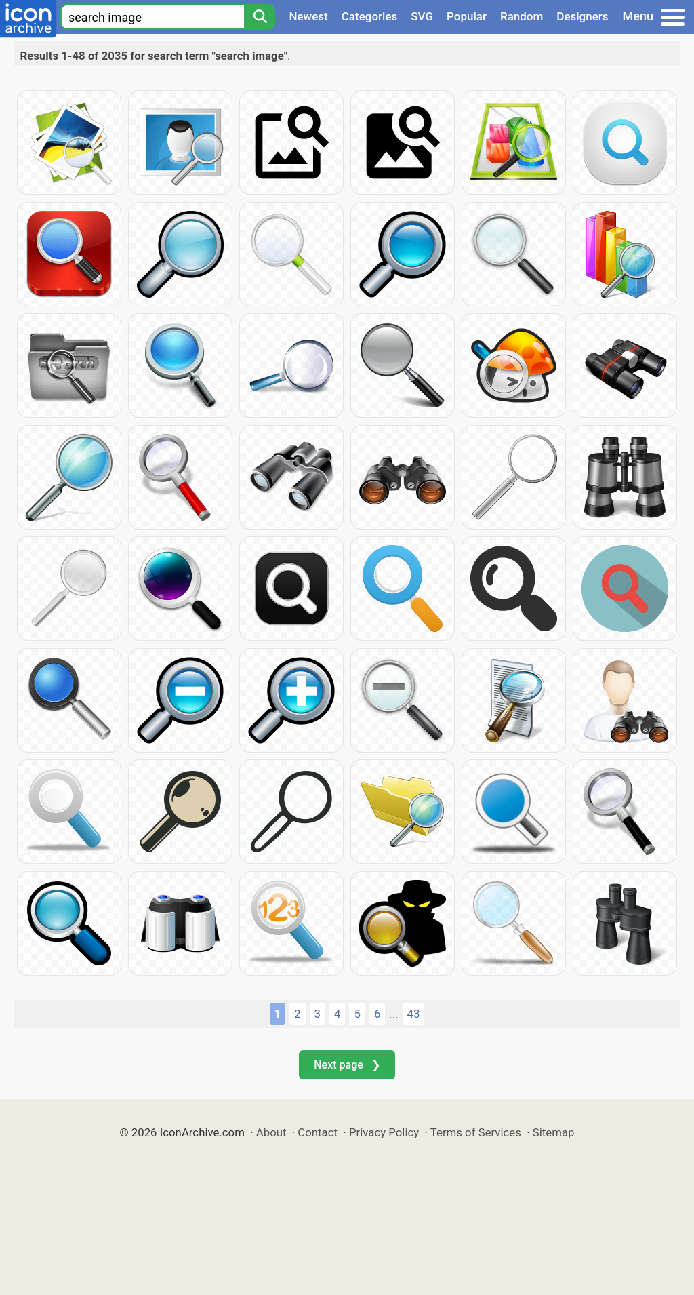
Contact (318, 1132)
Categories (370, 16)
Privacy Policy (384, 1132)
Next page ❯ (347, 1064)
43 (413, 1013)
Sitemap (554, 1132)
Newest (308, 16)
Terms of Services (475, 1132)
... (393, 1014)
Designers (582, 16)
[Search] (259, 17)
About (271, 1132)
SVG (422, 16)
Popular (467, 16)
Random (521, 16)
